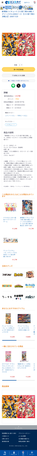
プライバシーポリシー (24, 434)
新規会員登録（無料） (24, 442)
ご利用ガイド (5, 436)
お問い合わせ (5, 439)
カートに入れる (18, 70)
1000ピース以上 (22, 116)
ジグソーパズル (10, 116)
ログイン (27, 2)
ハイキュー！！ (10, 125)
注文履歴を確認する (24, 439)
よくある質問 (22, 436)
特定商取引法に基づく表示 (9, 434)
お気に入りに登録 (18, 76)
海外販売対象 (5, 442)
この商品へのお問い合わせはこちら (18, 81)
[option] (18, 44)
